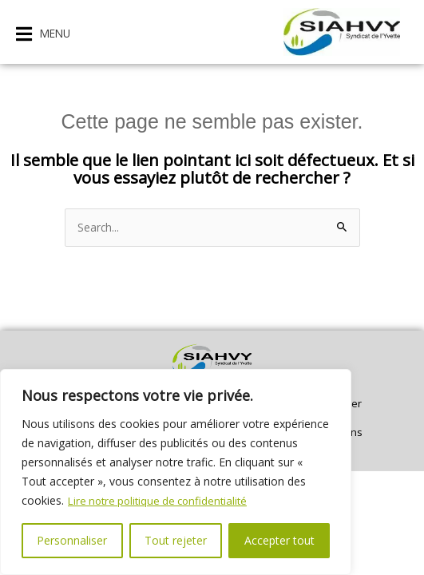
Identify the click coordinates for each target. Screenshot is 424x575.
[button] (43, 34)
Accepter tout (279, 540)
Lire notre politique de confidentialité (162, 500)
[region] (175, 472)
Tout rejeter (176, 540)
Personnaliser (72, 540)
